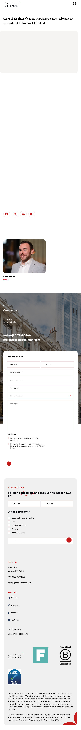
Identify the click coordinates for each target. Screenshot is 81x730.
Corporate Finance (19, 525)
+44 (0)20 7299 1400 (17, 335)
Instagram (14, 605)
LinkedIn (13, 598)
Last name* (49, 365)
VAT (13, 522)
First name (15, 504)
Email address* (16, 372)
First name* (14, 365)
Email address (17, 541)
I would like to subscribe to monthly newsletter (24, 439)
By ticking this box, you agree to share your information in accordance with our (27, 446)
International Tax (18, 533)
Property (15, 529)
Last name (49, 504)
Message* (14, 404)
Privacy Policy (14, 629)
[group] (27, 260)
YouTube (13, 620)
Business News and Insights (23, 518)
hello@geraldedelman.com (21, 339)
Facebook (14, 613)
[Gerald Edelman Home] (13, 4)
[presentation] (23, 455)
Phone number (16, 380)
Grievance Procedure (18, 634)
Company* (14, 388)
